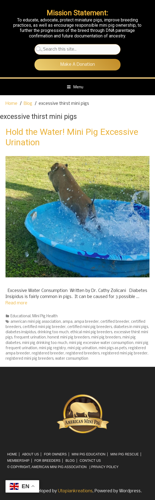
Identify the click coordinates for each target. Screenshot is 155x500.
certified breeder (114, 322)
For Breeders (47, 461)
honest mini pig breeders (68, 337)
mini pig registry (52, 348)
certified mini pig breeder (44, 327)
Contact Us (90, 461)
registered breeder (48, 353)
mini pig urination (82, 348)
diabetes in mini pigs (131, 327)
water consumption (71, 359)
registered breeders (83, 353)
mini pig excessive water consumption (101, 343)
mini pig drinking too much (44, 343)
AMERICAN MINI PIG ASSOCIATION (59, 467)
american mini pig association (35, 322)
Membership (18, 461)
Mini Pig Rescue (124, 454)
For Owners (55, 454)
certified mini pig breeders (89, 327)
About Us (30, 454)
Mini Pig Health (45, 316)
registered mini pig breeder (124, 353)
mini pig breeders (106, 337)
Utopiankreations (75, 491)
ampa (68, 322)
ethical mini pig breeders (91, 332)
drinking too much (53, 332)
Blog (69, 461)
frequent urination (30, 337)
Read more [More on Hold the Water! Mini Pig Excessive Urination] (16, 303)
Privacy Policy (105, 467)
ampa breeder (86, 322)
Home (12, 454)
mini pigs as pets (113, 348)
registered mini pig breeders (30, 359)
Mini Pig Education (88, 454)
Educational (20, 316)
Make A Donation (77, 64)
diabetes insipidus (21, 332)
